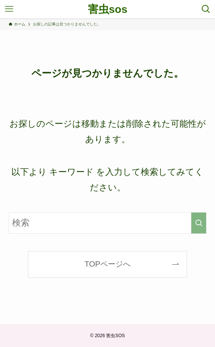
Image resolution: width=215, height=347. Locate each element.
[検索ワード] (108, 222)
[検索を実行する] (198, 222)
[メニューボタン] (9, 9)
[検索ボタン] (206, 9)
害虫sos (108, 9)
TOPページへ (107, 263)
